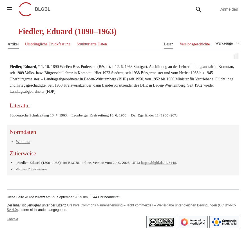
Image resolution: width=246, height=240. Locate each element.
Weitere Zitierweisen (31, 169)
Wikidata (23, 142)
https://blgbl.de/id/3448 (158, 163)
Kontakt (12, 219)
